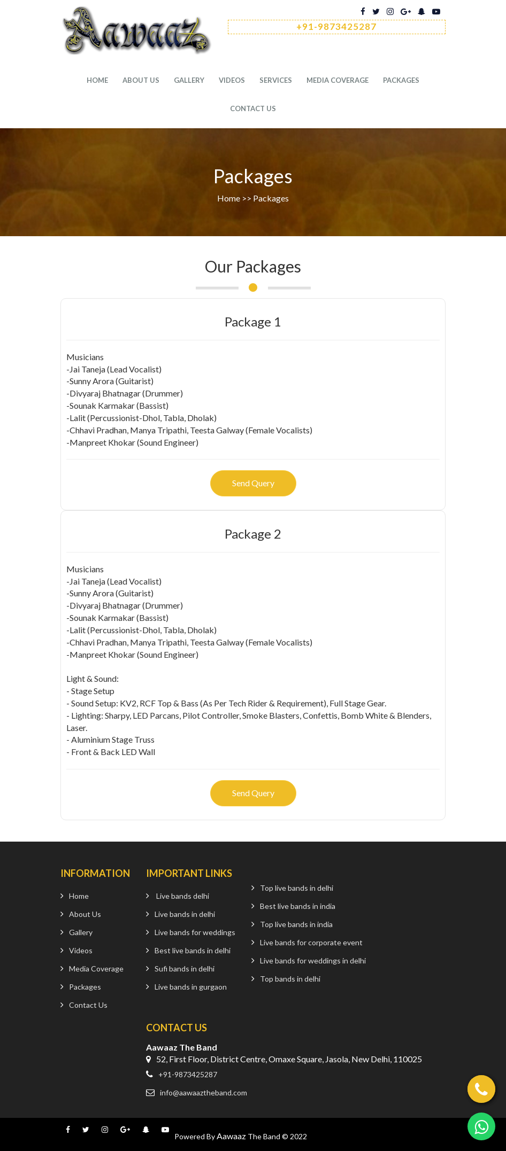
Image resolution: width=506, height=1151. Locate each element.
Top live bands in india (296, 924)
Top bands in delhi (290, 978)
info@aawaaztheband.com (203, 1092)
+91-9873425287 (187, 1074)
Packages (401, 80)
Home (97, 80)
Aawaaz (231, 1136)
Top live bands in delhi (296, 887)
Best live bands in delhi (193, 950)
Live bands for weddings (195, 932)
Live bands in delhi (185, 914)
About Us (140, 80)
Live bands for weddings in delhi (313, 960)
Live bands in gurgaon (191, 986)
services (275, 80)
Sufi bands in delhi (184, 968)
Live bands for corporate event (311, 942)
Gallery (189, 80)
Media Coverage (337, 80)
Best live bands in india (297, 906)
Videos (232, 80)
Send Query (253, 483)
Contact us (253, 109)
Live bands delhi (182, 895)
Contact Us (88, 1004)
